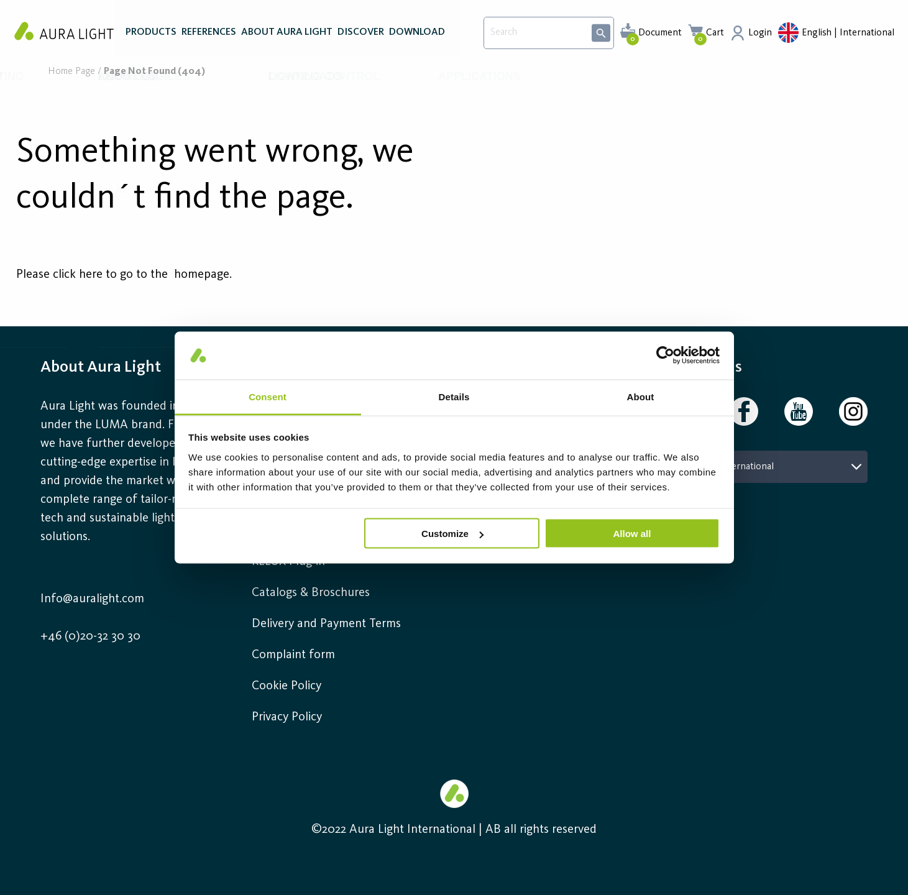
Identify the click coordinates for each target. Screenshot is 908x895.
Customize (452, 533)
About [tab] (640, 396)
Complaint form (293, 655)
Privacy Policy (287, 717)
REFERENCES (208, 36)
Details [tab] (454, 396)
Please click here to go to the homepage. (124, 274)
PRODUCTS (151, 36)
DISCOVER (360, 36)
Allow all (632, 533)
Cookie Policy (286, 686)
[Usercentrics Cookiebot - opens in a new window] (665, 355)
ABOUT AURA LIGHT (286, 36)
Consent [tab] (268, 396)
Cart (715, 33)
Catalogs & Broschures (311, 593)
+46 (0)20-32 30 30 (90, 636)
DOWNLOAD (417, 36)
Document (660, 33)
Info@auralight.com (92, 599)
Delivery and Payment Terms (326, 624)
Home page (71, 72)
